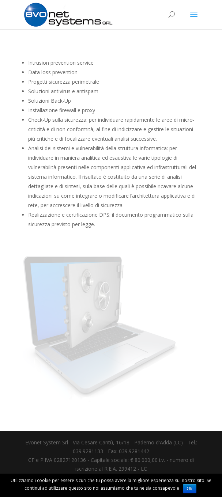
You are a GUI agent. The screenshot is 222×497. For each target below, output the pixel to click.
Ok (189, 488)
